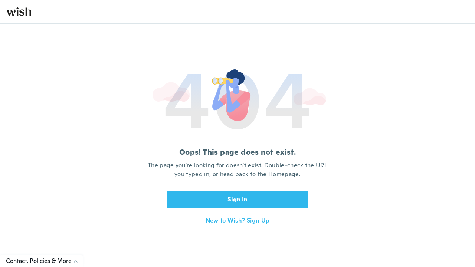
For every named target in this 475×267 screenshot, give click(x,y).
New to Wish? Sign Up (237, 220)
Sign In (237, 199)
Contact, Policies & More (44, 261)
